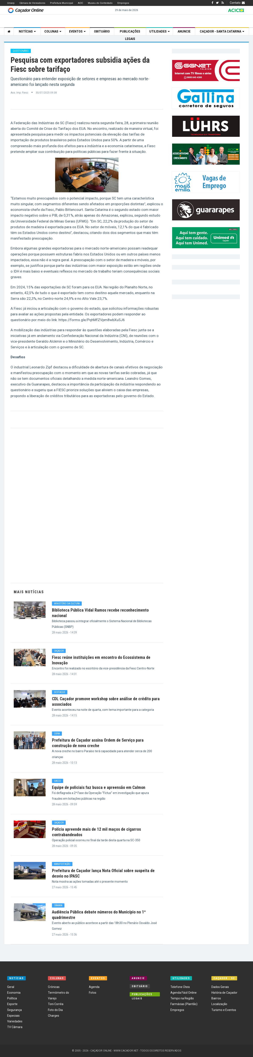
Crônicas (54, 987)
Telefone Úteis (180, 987)
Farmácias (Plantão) (183, 1004)
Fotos (92, 992)
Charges (53, 1015)
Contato (238, 2)
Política (12, 998)
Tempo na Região (182, 998)
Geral (10, 987)
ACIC (80, 3)
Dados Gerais (220, 987)
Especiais (13, 1015)
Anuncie (184, 31)
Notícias (27, 31)
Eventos (77, 31)
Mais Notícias (29, 592)
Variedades (14, 1021)
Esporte (12, 1004)
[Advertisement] (87, 505)
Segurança (14, 1010)
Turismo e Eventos (223, 1010)
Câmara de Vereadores (32, 3)
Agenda (94, 987)
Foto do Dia (55, 1010)
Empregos (123, 3)
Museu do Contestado (100, 3)
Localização (219, 1004)
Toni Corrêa (55, 1004)
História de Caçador (224, 992)
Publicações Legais (130, 32)
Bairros (216, 998)
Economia (13, 992)
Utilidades (159, 31)
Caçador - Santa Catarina (222, 31)
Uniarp (11, 3)
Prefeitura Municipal (61, 3)
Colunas (52, 31)
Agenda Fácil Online (183, 992)
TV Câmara (14, 1027)
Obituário (102, 31)
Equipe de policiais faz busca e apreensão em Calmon (98, 787)
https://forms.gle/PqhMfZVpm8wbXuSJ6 (91, 320)
